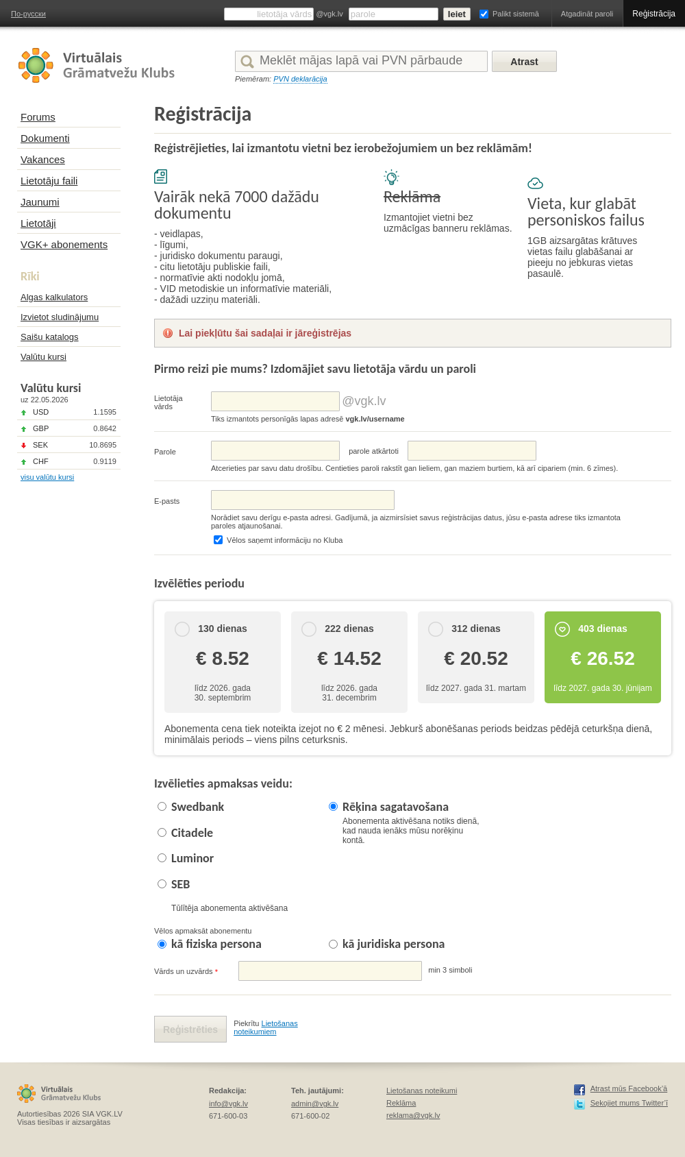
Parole (165, 452)
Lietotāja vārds (168, 402)
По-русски (28, 14)
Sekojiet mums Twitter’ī (629, 1103)
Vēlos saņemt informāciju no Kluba (284, 540)
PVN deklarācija (300, 79)
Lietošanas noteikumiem (266, 1027)
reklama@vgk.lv (413, 1115)
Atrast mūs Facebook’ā (629, 1088)
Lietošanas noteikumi (421, 1090)
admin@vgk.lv (314, 1103)
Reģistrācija (653, 14)
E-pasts (166, 501)
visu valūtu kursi (47, 477)
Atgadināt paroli (587, 14)
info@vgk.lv (228, 1103)
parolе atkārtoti (374, 451)
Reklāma (401, 1103)
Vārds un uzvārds (186, 971)
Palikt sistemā (516, 14)
